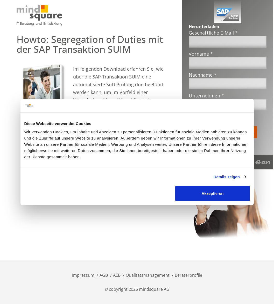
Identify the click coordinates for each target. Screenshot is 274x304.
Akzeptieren (212, 193)
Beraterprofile (188, 275)
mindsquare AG (154, 289)
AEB (117, 275)
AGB (104, 275)
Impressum (83, 275)
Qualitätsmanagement (148, 275)
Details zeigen (227, 177)
